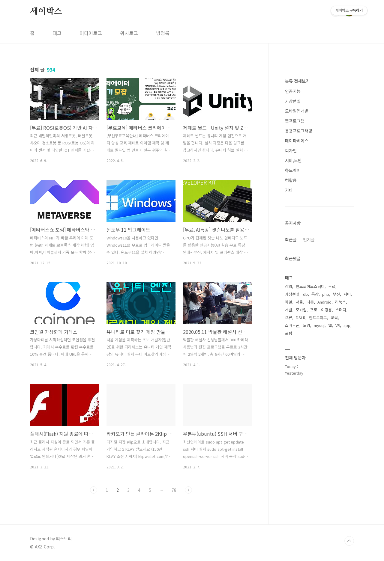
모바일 (301, 310)
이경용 (326, 310)
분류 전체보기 (297, 81)
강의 (288, 286)
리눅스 (340, 302)
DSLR (300, 317)
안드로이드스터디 (310, 286)
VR (337, 325)
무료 (331, 286)
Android (324, 302)
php (325, 294)
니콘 (310, 302)
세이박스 (46, 11)
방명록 (163, 33)
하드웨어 (293, 170)
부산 (336, 294)
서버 (347, 294)
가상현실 (293, 101)
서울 (299, 302)
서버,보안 (293, 160)
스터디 (340, 310)
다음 (188, 490)
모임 (306, 325)
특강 (315, 294)
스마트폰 (292, 325)
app (347, 325)
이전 (93, 490)
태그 (57, 33)
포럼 (288, 333)
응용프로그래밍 (298, 131)
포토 (313, 310)
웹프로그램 (294, 121)
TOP (349, 541)
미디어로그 (91, 33)
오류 (288, 317)
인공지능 (293, 91)
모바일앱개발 (296, 111)
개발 (288, 310)
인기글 (309, 239)
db (305, 294)
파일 (288, 302)
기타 (289, 190)
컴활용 (291, 180)
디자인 (291, 150)
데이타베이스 (296, 141)
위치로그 (129, 33)
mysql (319, 325)
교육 (334, 317)
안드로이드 (318, 317)
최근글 (291, 239)
